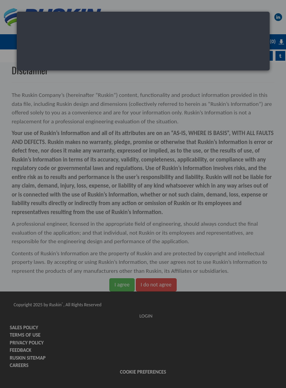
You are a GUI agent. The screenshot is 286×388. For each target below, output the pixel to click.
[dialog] (143, 41)
